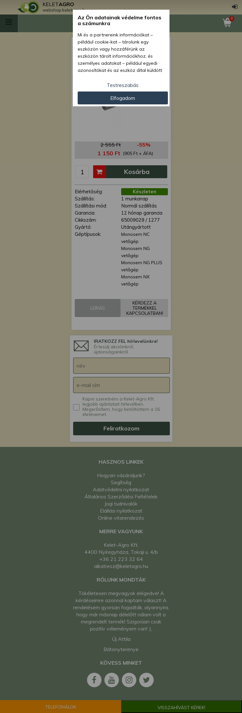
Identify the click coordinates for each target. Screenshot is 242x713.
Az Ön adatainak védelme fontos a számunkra (119, 20)
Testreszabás (123, 85)
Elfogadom (122, 98)
